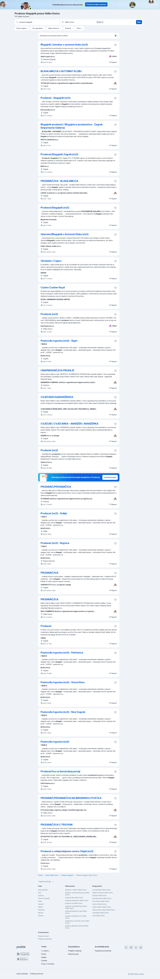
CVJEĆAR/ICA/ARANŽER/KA (57, 397)
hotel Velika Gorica (98, 915)
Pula (39, 893)
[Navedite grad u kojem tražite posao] (82, 22)
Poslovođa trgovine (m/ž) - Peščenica (62, 652)
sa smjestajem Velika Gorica (101, 890)
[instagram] (131, 947)
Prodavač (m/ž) (49, 314)
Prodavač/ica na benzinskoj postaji (60, 771)
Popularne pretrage (46, 881)
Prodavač (46, 626)
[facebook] (126, 947)
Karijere (44, 957)
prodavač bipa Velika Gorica (74, 897)
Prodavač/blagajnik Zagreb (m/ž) (59, 154)
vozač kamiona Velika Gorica (101, 907)
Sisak (40, 901)
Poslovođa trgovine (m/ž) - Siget (59, 340)
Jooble (141, 974)
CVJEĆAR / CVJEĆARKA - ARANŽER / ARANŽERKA (69, 423)
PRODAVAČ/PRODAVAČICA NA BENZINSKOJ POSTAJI (71, 798)
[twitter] (136, 947)
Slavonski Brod (43, 890)
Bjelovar (40, 913)
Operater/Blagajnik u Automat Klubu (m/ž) (64, 234)
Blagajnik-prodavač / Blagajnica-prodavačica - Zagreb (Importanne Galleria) (72, 126)
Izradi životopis (110, 477)
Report (113, 62)
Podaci (43, 954)
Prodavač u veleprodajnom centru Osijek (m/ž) (67, 851)
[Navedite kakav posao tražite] (37, 22)
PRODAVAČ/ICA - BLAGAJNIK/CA (59, 180)
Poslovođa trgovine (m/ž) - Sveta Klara (63, 682)
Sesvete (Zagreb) (43, 898)
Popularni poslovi (43, 936)
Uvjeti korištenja (22, 974)
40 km (100, 22)
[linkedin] (141, 947)
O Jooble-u (45, 951)
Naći (139, 22)
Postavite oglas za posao (96, 4)
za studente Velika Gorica (100, 901)
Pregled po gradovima (45, 939)
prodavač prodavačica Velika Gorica (76, 900)
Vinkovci (41, 915)
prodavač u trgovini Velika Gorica (75, 890)
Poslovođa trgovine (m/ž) (55, 741)
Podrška (44, 961)
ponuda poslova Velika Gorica (101, 898)
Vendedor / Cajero (51, 260)
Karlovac (41, 895)
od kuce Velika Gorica (99, 904)
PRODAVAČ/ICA (49, 572)
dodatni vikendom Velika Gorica (102, 893)
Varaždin (41, 904)
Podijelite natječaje (74, 951)
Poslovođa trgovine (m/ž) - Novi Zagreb (63, 712)
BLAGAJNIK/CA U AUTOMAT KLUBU (61, 71)
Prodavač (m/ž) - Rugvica (55, 543)
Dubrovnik (41, 910)
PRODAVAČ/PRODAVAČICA (56, 486)
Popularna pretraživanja (103, 951)
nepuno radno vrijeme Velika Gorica (103, 910)
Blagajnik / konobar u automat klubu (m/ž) (64, 44)
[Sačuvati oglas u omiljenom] (115, 45)
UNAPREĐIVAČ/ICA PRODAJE (57, 370)
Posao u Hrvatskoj (47, 964)
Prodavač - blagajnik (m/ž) (55, 97)
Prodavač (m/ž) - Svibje (54, 513)
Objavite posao (73, 954)
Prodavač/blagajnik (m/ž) (55, 207)
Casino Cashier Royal (53, 287)
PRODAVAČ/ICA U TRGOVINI (57, 824)
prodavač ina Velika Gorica (73, 903)
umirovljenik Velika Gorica (100, 913)
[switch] (116, 36)
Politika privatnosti (36, 974)
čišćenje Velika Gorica (99, 895)
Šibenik (40, 907)
